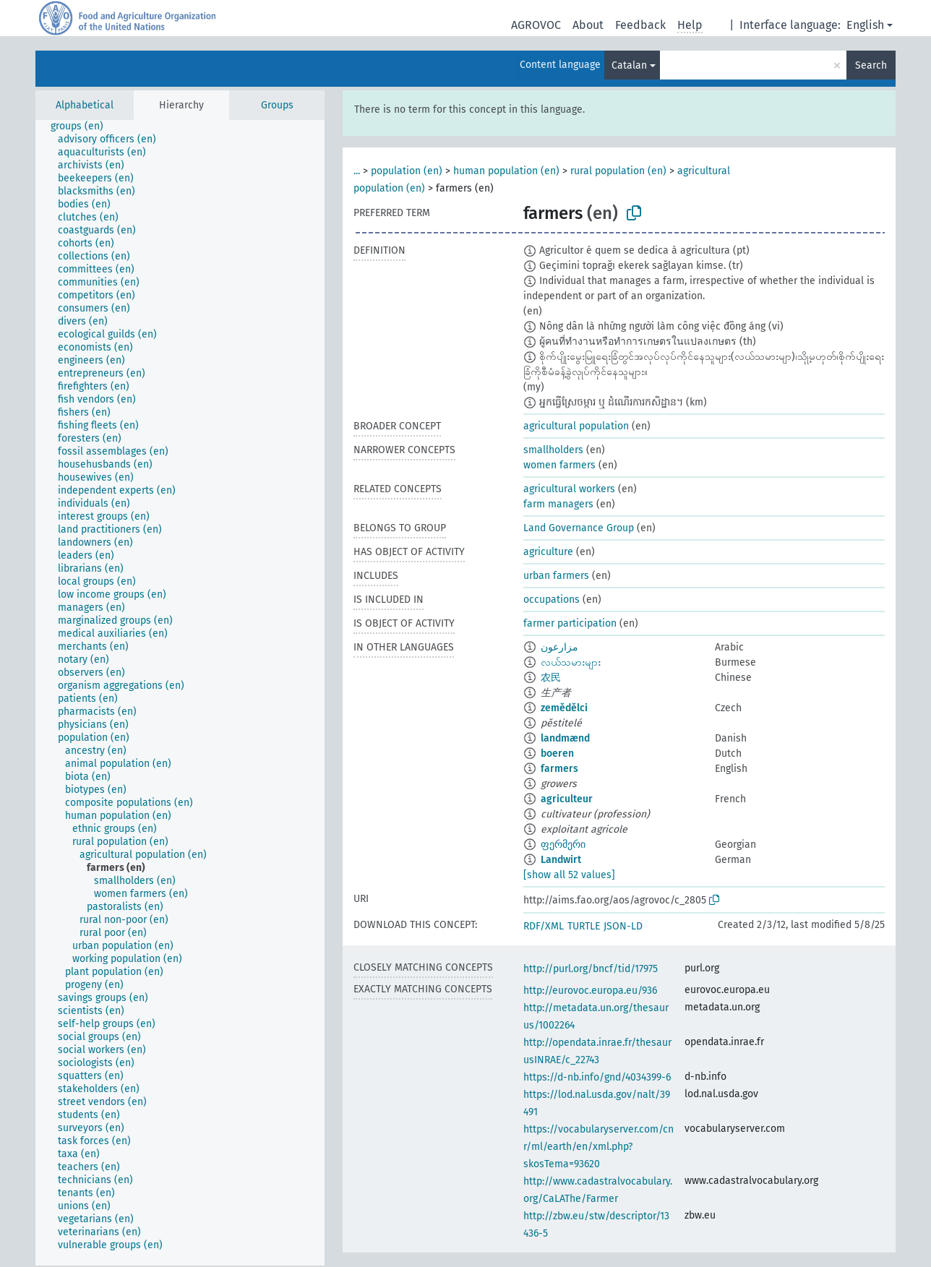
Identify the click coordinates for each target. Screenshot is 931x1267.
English (865, 25)
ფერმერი (563, 844)
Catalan (629, 65)
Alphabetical (84, 105)
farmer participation (570, 623)
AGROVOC (536, 25)
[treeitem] (83, 126)
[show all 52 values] (569, 875)
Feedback (640, 25)
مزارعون (559, 647)
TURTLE (583, 926)
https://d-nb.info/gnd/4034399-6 (597, 1077)
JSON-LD (623, 926)
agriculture (548, 552)
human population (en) (506, 171)
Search (871, 65)
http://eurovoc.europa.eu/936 (590, 990)
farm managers (558, 504)
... (356, 171)
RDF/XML (543, 926)
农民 (551, 677)
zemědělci (564, 708)
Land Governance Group (578, 528)
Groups (277, 105)
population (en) (406, 171)
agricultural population (576, 426)
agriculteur (567, 799)
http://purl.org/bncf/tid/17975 (590, 969)
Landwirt (561, 860)
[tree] (180, 693)
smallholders (553, 450)
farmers (559, 769)
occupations (551, 599)
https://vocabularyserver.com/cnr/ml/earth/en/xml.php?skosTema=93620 (598, 1146)
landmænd (565, 738)
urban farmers (556, 576)
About (588, 25)
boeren (557, 753)
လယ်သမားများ (571, 662)
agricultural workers (569, 489)
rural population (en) (618, 171)
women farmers (559, 465)
